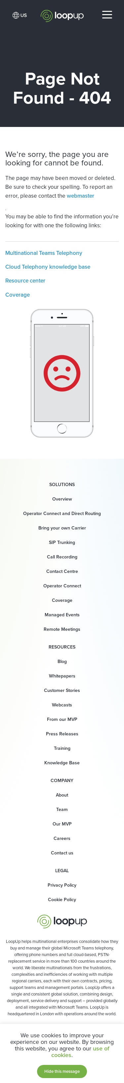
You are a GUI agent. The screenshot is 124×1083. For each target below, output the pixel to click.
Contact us (62, 852)
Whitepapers (62, 676)
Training (62, 748)
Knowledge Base (62, 762)
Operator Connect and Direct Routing (62, 513)
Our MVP (62, 824)
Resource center (25, 281)
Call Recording (62, 557)
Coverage (17, 295)
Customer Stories (62, 690)
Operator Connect (62, 585)
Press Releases (62, 733)
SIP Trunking (62, 542)
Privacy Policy (62, 885)
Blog (62, 661)
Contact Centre (62, 571)
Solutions (62, 485)
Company (62, 781)
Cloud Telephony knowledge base (47, 267)
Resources (62, 647)
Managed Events (62, 614)
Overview (62, 499)
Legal (62, 871)
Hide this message (62, 1071)
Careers (62, 838)
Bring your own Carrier (62, 528)
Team (62, 809)
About (62, 795)
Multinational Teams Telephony (43, 253)
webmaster (80, 196)
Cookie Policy (62, 899)
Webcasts (62, 704)
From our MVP (62, 719)
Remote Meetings (62, 629)
